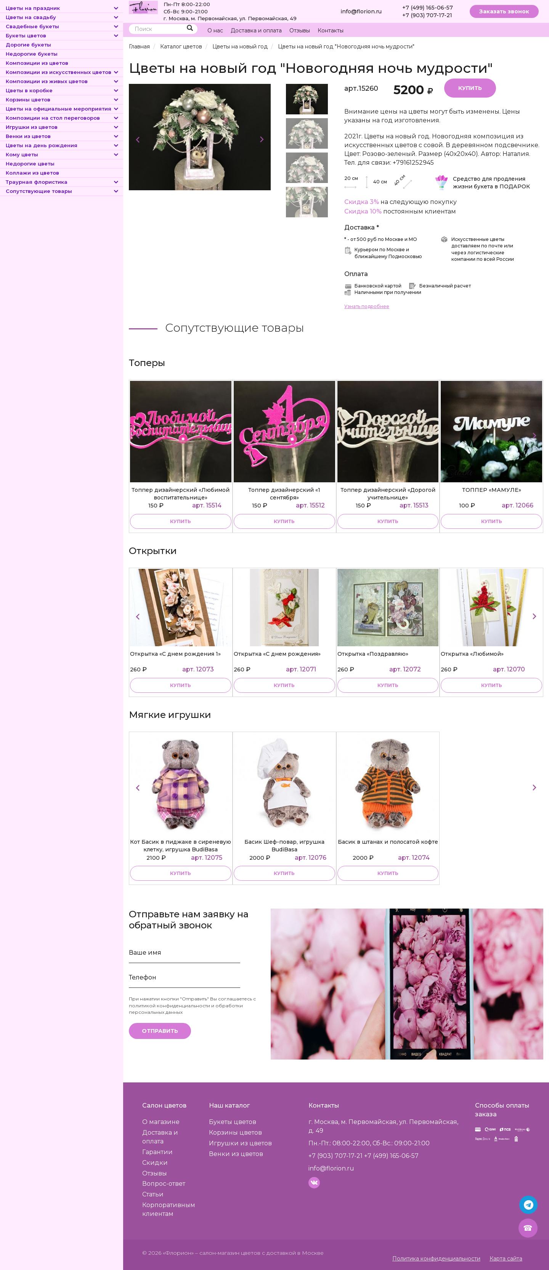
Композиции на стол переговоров (62, 118)
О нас (215, 30)
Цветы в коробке (62, 90)
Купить (470, 88)
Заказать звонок (504, 11)
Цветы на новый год (240, 46)
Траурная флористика (62, 182)
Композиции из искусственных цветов (62, 72)
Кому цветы (62, 154)
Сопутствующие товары (62, 191)
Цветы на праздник (62, 8)
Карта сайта (506, 1258)
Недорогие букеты (32, 54)
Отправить (160, 1031)
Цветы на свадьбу (62, 17)
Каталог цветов (181, 46)
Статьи (153, 1194)
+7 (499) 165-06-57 (427, 7)
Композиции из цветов (37, 63)
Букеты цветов (62, 35)
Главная (139, 46)
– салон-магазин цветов (227, 1252)
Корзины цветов (62, 99)
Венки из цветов (62, 136)
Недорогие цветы (30, 164)
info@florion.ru (361, 11)
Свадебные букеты (62, 26)
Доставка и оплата (256, 30)
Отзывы (299, 30)
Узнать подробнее (366, 306)
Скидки (155, 1162)
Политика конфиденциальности (436, 1258)
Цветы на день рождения (62, 145)
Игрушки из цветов (62, 127)
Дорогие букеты (28, 45)
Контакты (331, 30)
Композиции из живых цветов (62, 81)
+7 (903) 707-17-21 (427, 15)
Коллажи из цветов (32, 173)
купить (180, 521)
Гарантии (157, 1152)
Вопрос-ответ (163, 1183)
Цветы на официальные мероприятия (62, 109)
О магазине (161, 1121)
